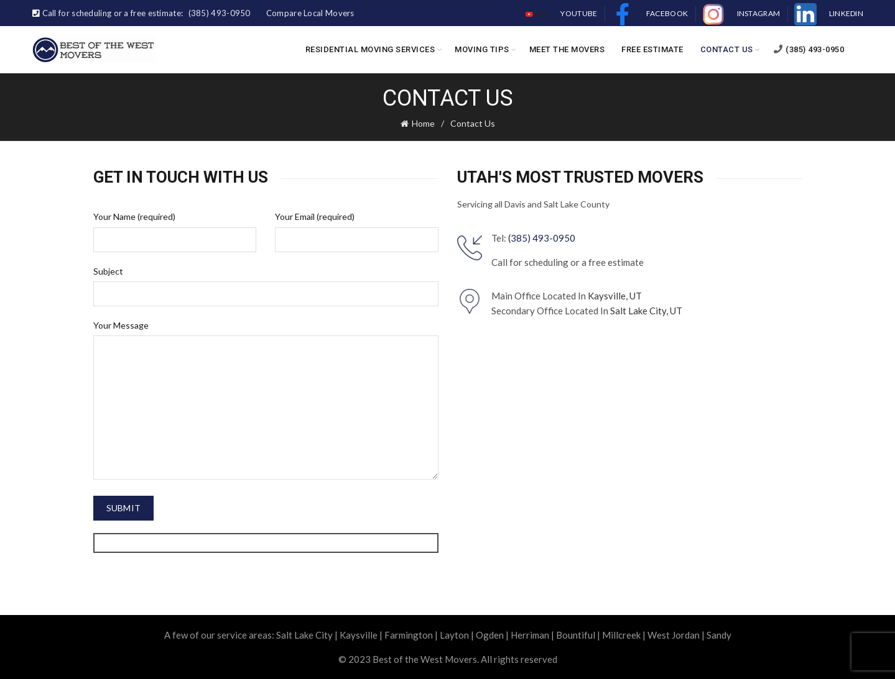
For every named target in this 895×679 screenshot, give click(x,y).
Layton (454, 634)
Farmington (408, 634)
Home (423, 123)
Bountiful (575, 634)
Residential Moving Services (370, 49)
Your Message (121, 325)
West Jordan (673, 634)
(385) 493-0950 (809, 49)
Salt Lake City (304, 634)
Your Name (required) (134, 216)
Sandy (719, 634)
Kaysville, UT (615, 295)
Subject (108, 271)
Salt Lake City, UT (646, 310)
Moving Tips (482, 49)
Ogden (490, 634)
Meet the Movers (567, 49)
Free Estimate (652, 49)
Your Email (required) (315, 216)
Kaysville (359, 634)
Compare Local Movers (310, 13)
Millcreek (621, 634)
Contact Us (726, 49)
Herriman (530, 634)
